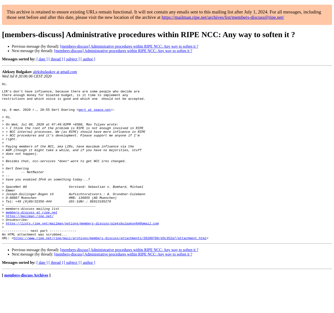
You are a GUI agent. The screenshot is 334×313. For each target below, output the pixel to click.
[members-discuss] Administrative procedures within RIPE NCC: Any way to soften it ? (129, 46)
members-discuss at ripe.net (32, 238)
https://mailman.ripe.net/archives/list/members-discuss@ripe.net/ (223, 17)
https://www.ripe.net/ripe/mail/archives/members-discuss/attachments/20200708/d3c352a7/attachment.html (110, 269)
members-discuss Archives (26, 307)
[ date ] (42, 59)
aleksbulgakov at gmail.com (55, 72)
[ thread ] (56, 59)
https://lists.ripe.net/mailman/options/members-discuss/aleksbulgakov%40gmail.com (82, 252)
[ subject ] (72, 59)
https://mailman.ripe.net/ (30, 243)
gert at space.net (94, 115)
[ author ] (88, 59)
